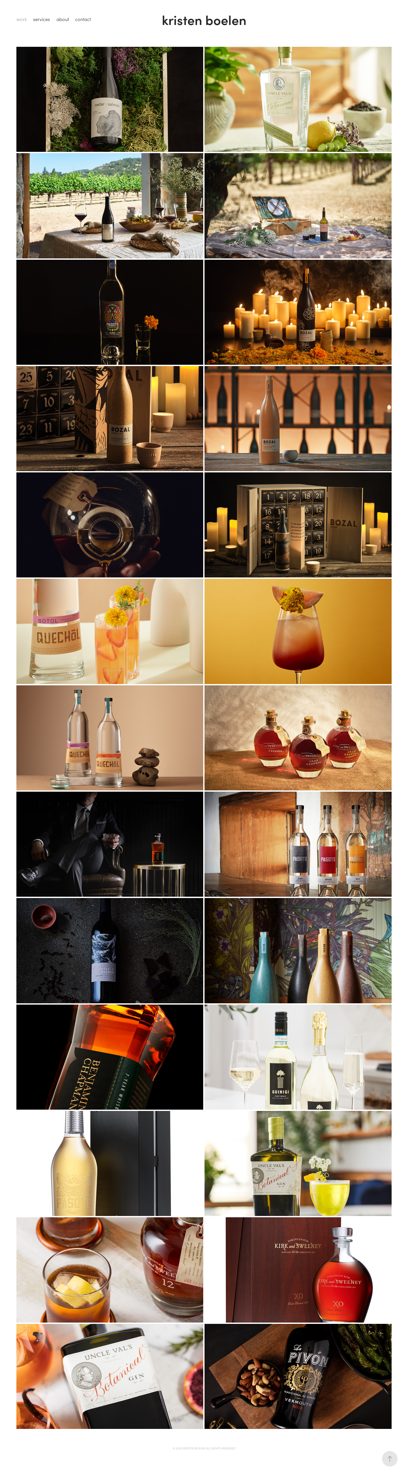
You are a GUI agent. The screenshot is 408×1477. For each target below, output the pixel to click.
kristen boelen (204, 19)
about (62, 19)
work (21, 19)
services (41, 19)
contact (83, 19)
